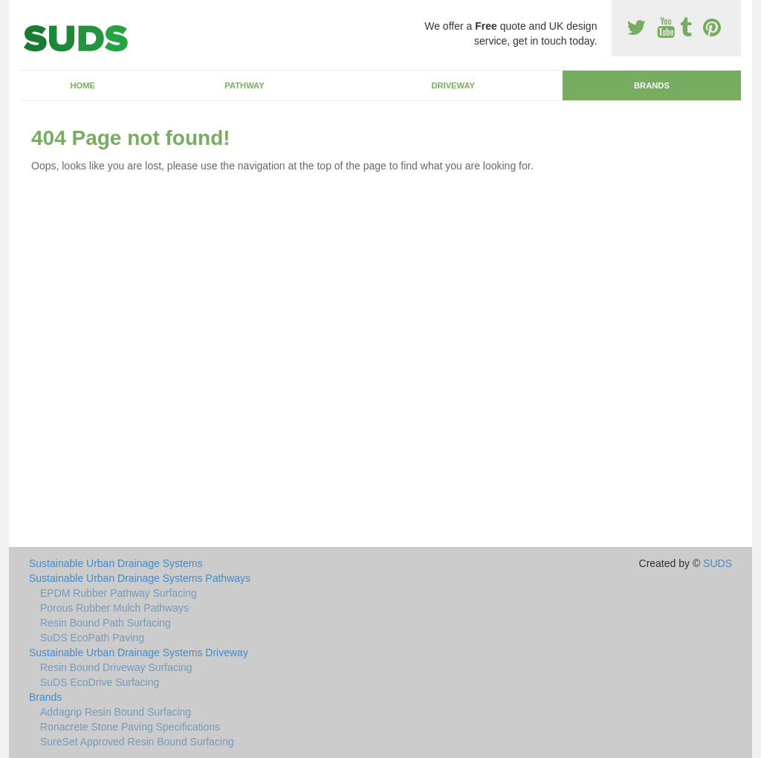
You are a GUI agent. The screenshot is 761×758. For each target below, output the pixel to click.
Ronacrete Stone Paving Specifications (130, 727)
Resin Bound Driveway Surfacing (116, 667)
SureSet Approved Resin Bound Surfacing (137, 742)
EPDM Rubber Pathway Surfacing (118, 593)
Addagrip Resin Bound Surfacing (115, 712)
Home (82, 85)
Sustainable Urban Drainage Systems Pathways (139, 578)
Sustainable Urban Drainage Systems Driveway (138, 652)
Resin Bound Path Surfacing (105, 623)
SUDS (717, 563)
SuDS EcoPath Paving (92, 638)
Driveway (453, 85)
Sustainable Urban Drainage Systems (115, 563)
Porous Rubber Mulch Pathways (114, 608)
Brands (652, 85)
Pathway (244, 85)
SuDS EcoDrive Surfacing (99, 682)
